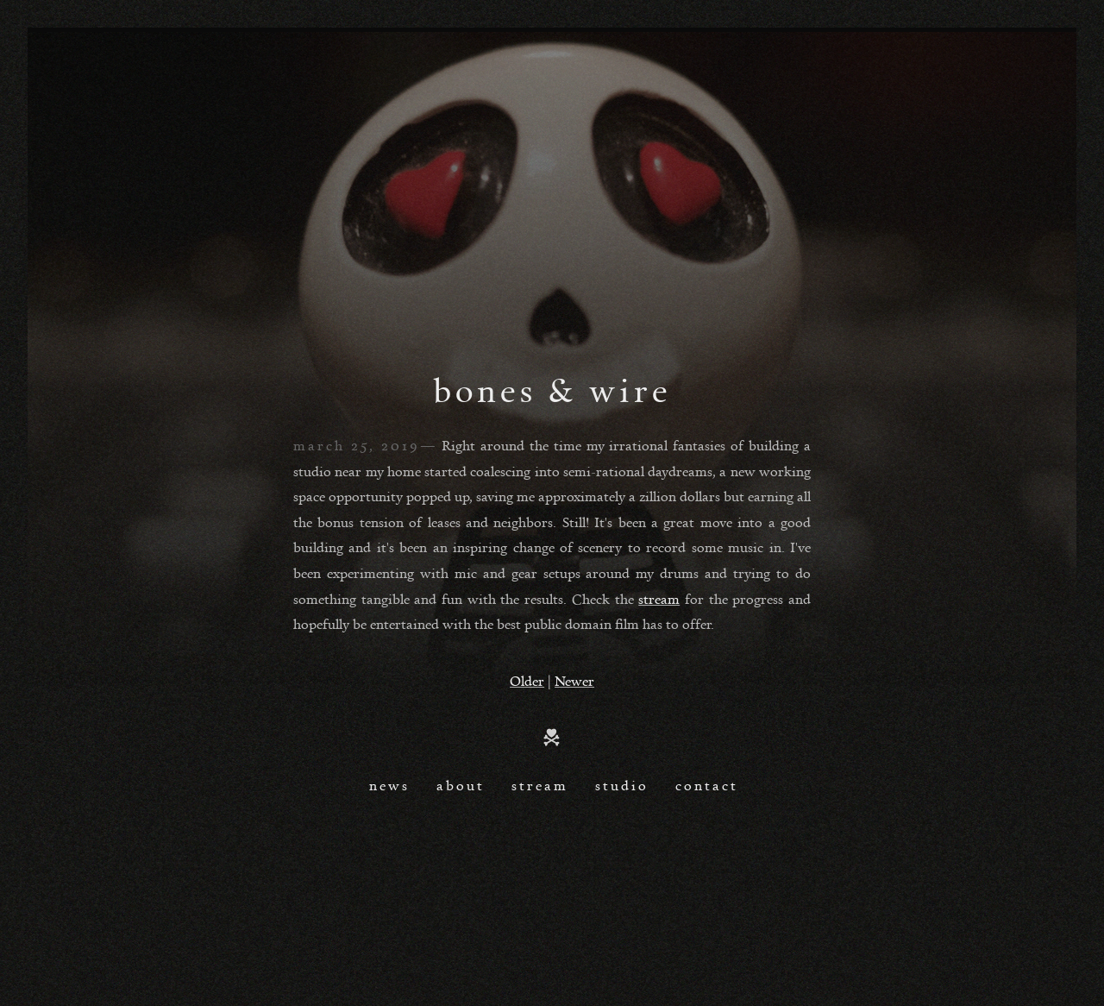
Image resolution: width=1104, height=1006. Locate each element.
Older (527, 680)
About (460, 785)
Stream (539, 785)
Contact (706, 785)
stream (659, 598)
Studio (622, 785)
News (389, 785)
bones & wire (552, 389)
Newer (574, 680)
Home (551, 737)
